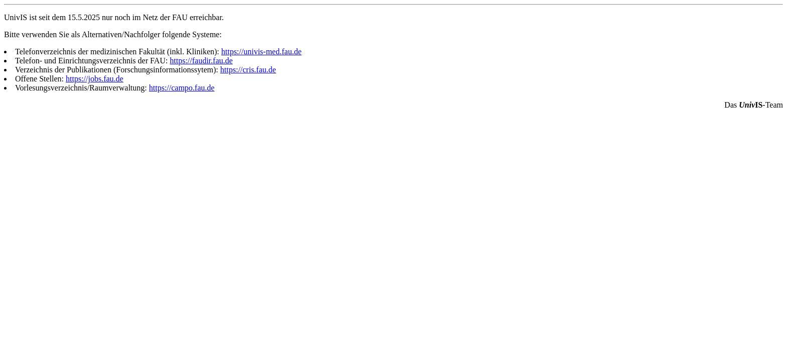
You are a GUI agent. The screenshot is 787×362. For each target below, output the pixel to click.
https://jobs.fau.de (94, 78)
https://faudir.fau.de (201, 60)
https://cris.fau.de (248, 69)
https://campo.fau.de (182, 87)
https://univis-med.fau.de (261, 51)
